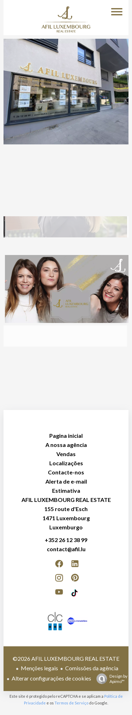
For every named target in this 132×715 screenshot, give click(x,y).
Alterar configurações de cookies (51, 678)
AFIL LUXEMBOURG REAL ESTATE (66, 499)
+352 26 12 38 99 (66, 539)
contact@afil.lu (66, 549)
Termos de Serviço (71, 703)
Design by (110, 678)
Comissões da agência (91, 668)
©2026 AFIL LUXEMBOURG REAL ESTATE (66, 658)
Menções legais (39, 668)
